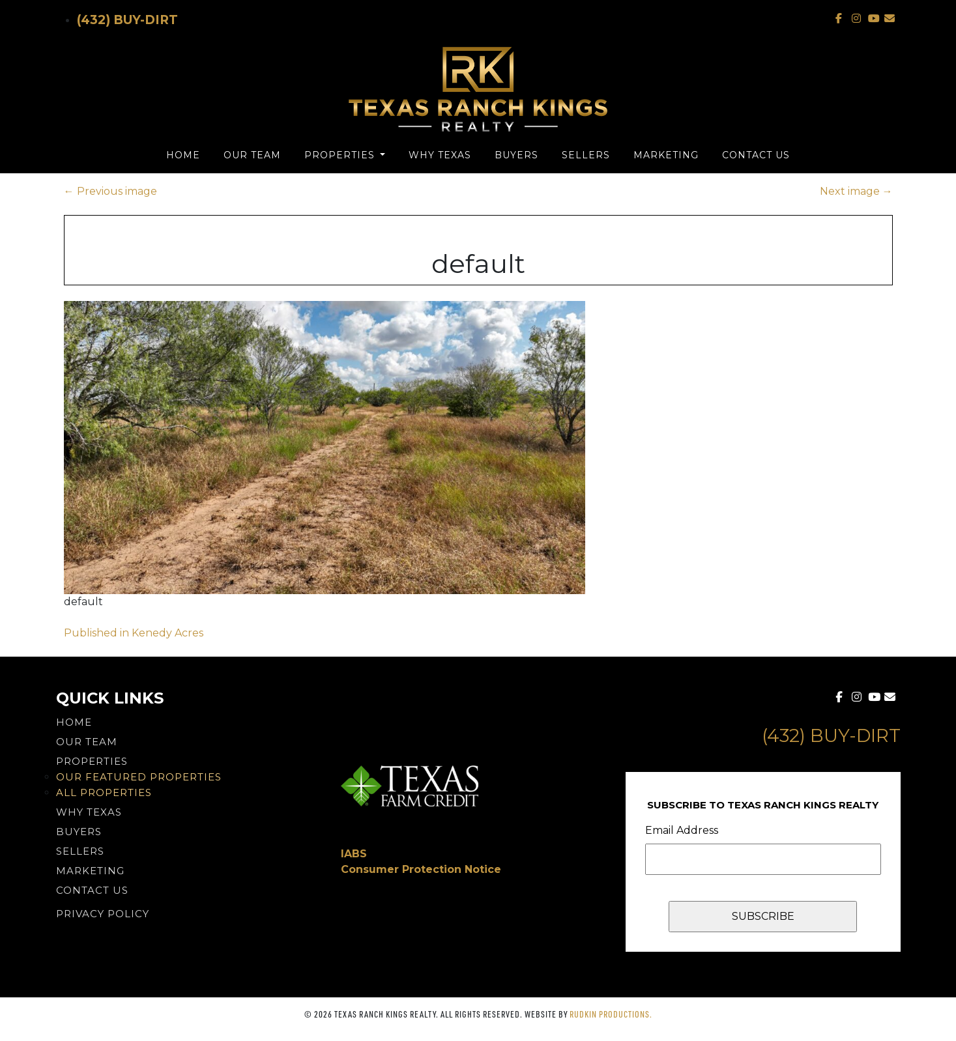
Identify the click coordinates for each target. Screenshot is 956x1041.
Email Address (681, 830)
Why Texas (440, 155)
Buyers (516, 155)
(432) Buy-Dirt (127, 19)
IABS (354, 854)
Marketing (666, 155)
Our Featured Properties (139, 777)
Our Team (252, 155)
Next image (856, 191)
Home (183, 155)
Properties (341, 155)
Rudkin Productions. (611, 1014)
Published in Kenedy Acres (133, 633)
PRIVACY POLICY (102, 913)
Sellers (586, 155)
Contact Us (756, 155)
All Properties (104, 792)
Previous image (110, 191)
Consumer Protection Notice (421, 869)
